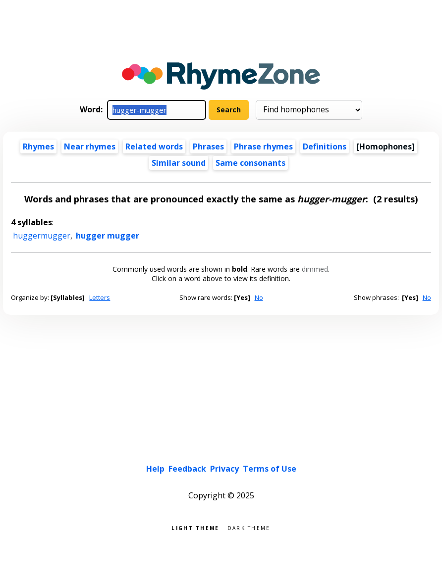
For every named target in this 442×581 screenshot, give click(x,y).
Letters (99, 297)
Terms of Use (269, 468)
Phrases (208, 146)
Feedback (187, 468)
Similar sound (179, 162)
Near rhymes (89, 146)
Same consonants (250, 162)
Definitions (324, 146)
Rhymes (38, 146)
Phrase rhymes (263, 146)
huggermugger (41, 235)
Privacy (224, 468)
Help (155, 468)
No (259, 297)
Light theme (195, 527)
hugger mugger (107, 235)
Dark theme (249, 527)
